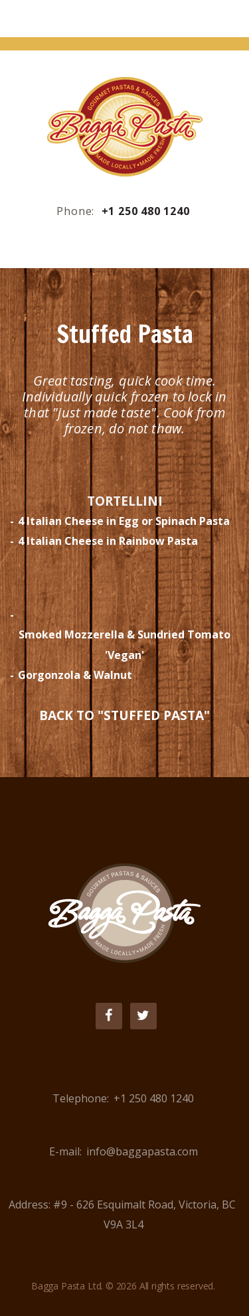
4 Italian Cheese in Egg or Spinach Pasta (124, 521)
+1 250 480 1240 (146, 211)
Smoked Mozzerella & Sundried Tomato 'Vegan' (124, 644)
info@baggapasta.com (142, 1151)
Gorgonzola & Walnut (75, 675)
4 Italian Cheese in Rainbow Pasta (108, 541)
